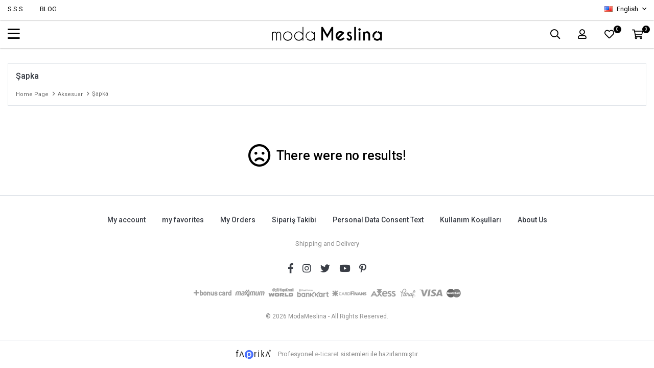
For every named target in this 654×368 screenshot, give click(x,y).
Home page (32, 94)
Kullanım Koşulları (471, 220)
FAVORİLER (616, 31)
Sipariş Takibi (294, 220)
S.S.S (15, 9)
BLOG (48, 9)
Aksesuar (70, 94)
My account (125, 220)
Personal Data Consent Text (378, 220)
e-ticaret (327, 352)
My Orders (237, 220)
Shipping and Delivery (327, 242)
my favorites (182, 220)
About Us (534, 220)
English (622, 9)
